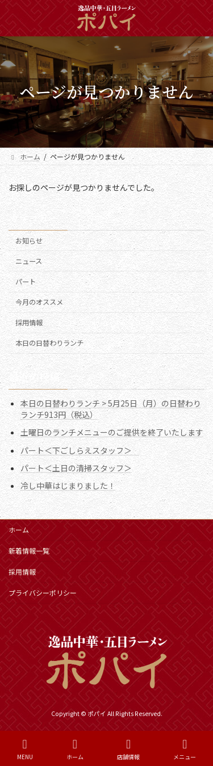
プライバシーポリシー (43, 592)
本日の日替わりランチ (49, 343)
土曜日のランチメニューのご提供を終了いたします (111, 432)
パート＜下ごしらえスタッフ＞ (80, 449)
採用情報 (29, 322)
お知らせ (29, 241)
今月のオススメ (39, 302)
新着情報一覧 (29, 550)
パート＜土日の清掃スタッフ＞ (76, 467)
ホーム (19, 529)
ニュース (28, 261)
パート (25, 282)
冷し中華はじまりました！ (68, 485)
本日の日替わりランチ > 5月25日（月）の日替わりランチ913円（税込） (110, 408)
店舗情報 (128, 749)
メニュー (184, 749)
